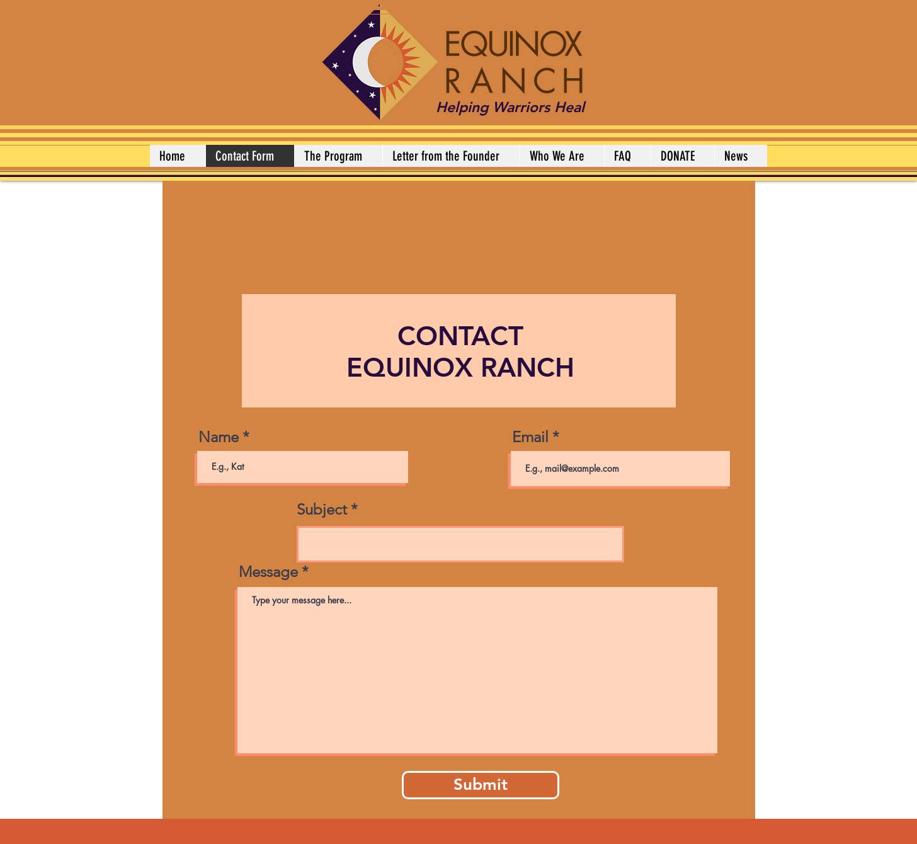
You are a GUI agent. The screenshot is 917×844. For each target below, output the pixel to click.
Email (530, 437)
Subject (322, 509)
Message (268, 571)
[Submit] (480, 785)
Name (218, 437)
